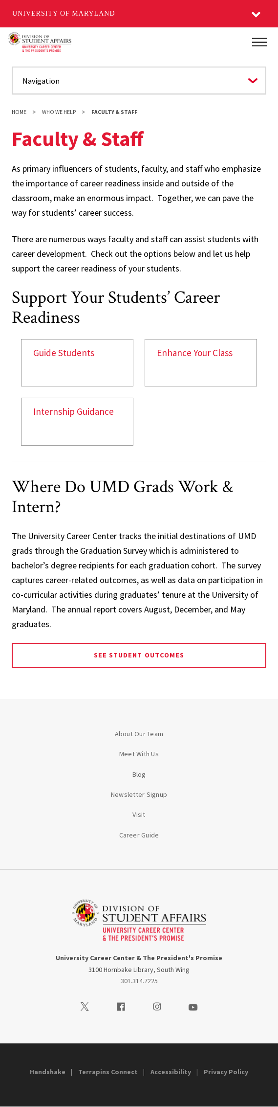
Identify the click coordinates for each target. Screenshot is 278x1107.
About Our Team (139, 733)
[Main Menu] (259, 42)
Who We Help (59, 112)
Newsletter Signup (139, 794)
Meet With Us (139, 753)
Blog (139, 774)
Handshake (47, 1071)
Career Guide (139, 835)
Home (19, 112)
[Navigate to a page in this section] (139, 80)
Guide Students (63, 353)
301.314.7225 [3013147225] (139, 980)
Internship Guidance (73, 411)
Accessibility (170, 1071)
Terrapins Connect (108, 1071)
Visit (138, 814)
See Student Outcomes (139, 655)
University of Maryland (63, 13)
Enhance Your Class (195, 353)
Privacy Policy (226, 1071)
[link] (77, 362)
